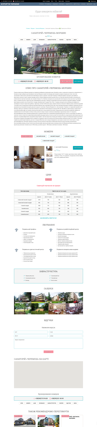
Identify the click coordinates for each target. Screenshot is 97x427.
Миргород (76, 4)
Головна (41, 4)
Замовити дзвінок (66, 81)
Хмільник (89, 4)
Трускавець (48, 4)
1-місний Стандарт (55, 136)
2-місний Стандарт (70, 136)
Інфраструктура (52, 39)
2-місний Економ (40, 136)
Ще (94, 4)
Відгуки (68, 39)
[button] (15, 58)
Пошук (63, 16)
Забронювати (78, 81)
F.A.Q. (56, 1)
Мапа (75, 39)
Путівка (48, 179)
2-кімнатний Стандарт (48, 140)
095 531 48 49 (19, 1)
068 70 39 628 (7, 1)
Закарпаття (69, 4)
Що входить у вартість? (48, 218)
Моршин (61, 4)
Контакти (67, 1)
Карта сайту (61, 1)
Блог (52, 1)
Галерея (61, 39)
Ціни (34, 39)
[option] (48, 59)
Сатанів (83, 4)
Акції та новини (46, 1)
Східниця (55, 4)
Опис (21, 39)
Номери (28, 39)
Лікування (41, 39)
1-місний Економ (26, 136)
